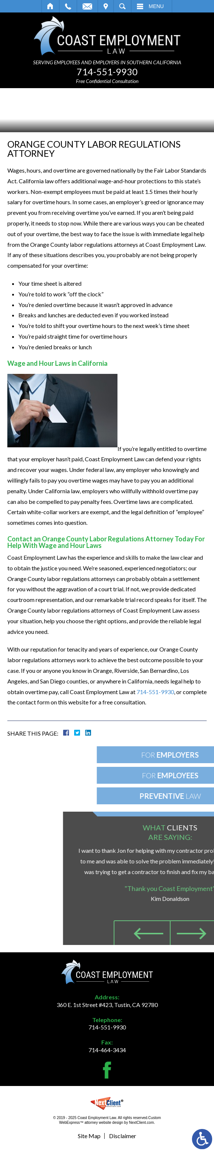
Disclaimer (122, 1135)
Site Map (89, 1135)
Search (122, 6)
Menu (156, 6)
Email (87, 6)
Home (50, 6)
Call (68, 6)
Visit (105, 6)
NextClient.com (141, 1123)
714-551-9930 (107, 71)
